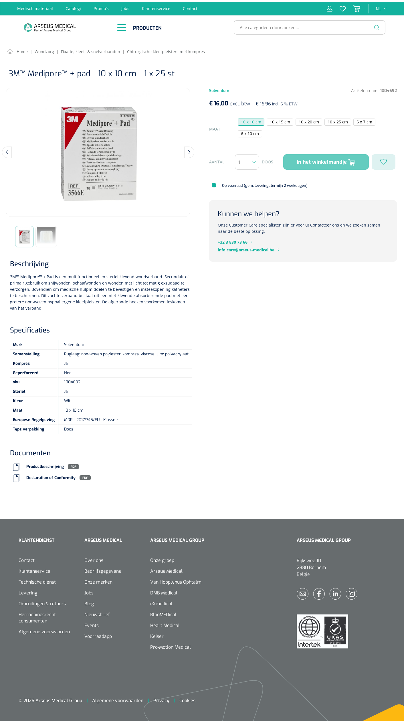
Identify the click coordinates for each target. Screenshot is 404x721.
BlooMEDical (163, 613)
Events (91, 624)
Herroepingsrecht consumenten (37, 616)
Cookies (187, 699)
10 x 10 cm (251, 120)
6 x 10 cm (250, 132)
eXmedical (161, 602)
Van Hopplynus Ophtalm (175, 580)
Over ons (93, 559)
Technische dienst (37, 580)
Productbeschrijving (45, 465)
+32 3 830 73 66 (232, 240)
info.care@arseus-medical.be (246, 248)
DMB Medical (163, 591)
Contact (190, 6)
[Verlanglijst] (339, 7)
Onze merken (98, 580)
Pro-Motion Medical (170, 645)
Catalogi (73, 6)
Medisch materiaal (35, 6)
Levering (28, 591)
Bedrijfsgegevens (102, 569)
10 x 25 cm (338, 120)
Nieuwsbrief (97, 613)
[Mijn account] (329, 7)
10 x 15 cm (280, 120)
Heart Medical (165, 624)
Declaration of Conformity (51, 476)
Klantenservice (156, 6)
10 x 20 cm (309, 120)
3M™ (14, 275)
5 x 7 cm (364, 120)
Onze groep (162, 559)
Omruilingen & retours (42, 602)
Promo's (101, 6)
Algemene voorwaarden (44, 630)
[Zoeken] (376, 26)
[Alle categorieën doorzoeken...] (307, 26)
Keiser (157, 635)
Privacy (161, 699)
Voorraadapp (98, 635)
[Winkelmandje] (353, 7)
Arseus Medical (166, 569)
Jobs (125, 6)
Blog (89, 602)
